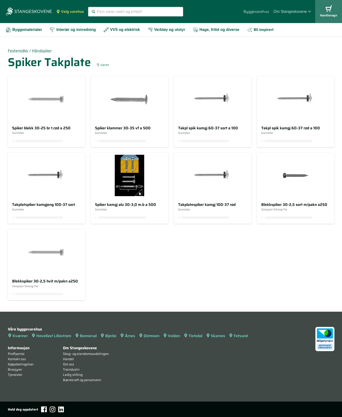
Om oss (68, 364)
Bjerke (108, 336)
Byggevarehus (256, 12)
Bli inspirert (260, 30)
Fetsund (238, 336)
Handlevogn (328, 11)
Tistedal (193, 336)
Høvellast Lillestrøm (51, 336)
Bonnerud (86, 336)
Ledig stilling (73, 374)
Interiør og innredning (73, 29)
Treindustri (71, 369)
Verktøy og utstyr (166, 29)
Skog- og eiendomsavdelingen (86, 353)
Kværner (18, 336)
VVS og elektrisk (122, 29)
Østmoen (149, 336)
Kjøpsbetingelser (21, 364)
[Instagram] (52, 409)
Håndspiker (42, 51)
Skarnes (215, 336)
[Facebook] (44, 409)
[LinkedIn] (61, 409)
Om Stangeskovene (292, 12)
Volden (171, 336)
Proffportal (16, 353)
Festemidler (18, 51)
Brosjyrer (15, 369)
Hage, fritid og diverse (216, 29)
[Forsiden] (29, 12)
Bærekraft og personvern (82, 380)
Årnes (127, 336)
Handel (68, 359)
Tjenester (15, 374)
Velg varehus (70, 12)
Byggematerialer (24, 29)
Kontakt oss (17, 359)
